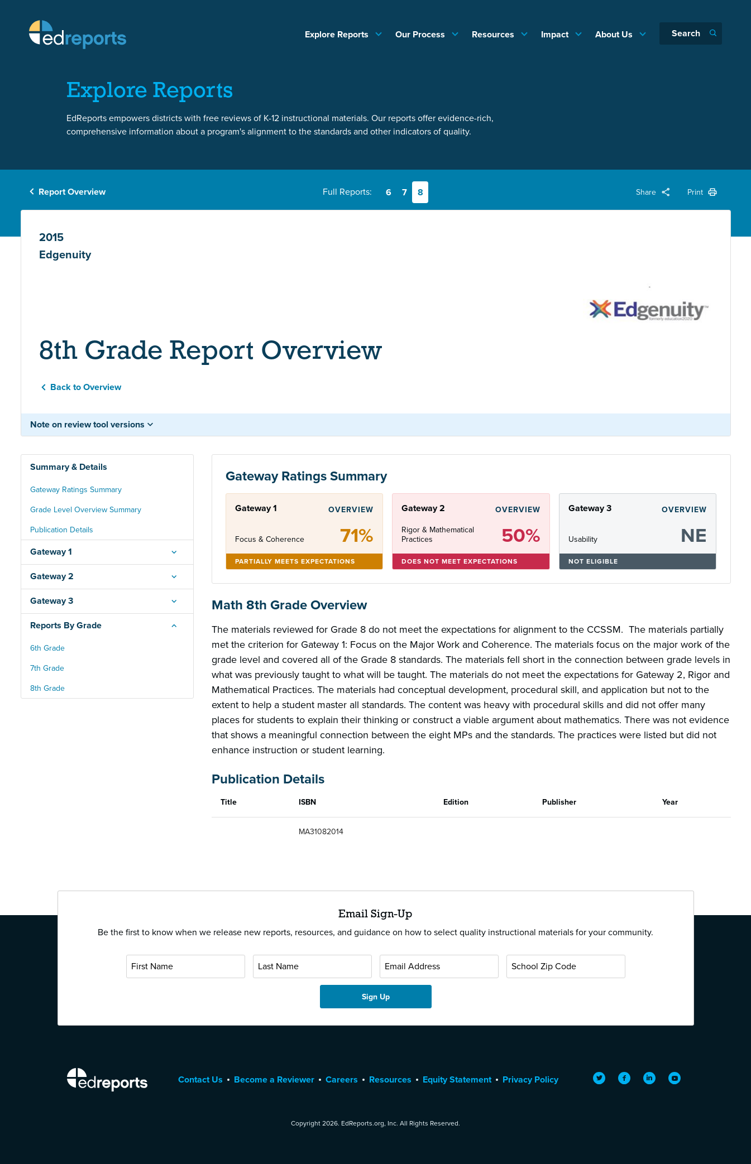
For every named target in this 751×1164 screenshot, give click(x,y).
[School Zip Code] (565, 966)
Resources (494, 34)
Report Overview (72, 191)
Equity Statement (457, 1079)
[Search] (690, 33)
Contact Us (200, 1079)
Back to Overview (85, 387)
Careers (342, 1079)
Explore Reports (338, 34)
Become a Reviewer (274, 1079)
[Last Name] (312, 966)
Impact (556, 34)
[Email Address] (439, 966)
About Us (615, 34)
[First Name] (185, 966)
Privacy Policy (530, 1079)
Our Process (421, 34)
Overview (351, 509)
